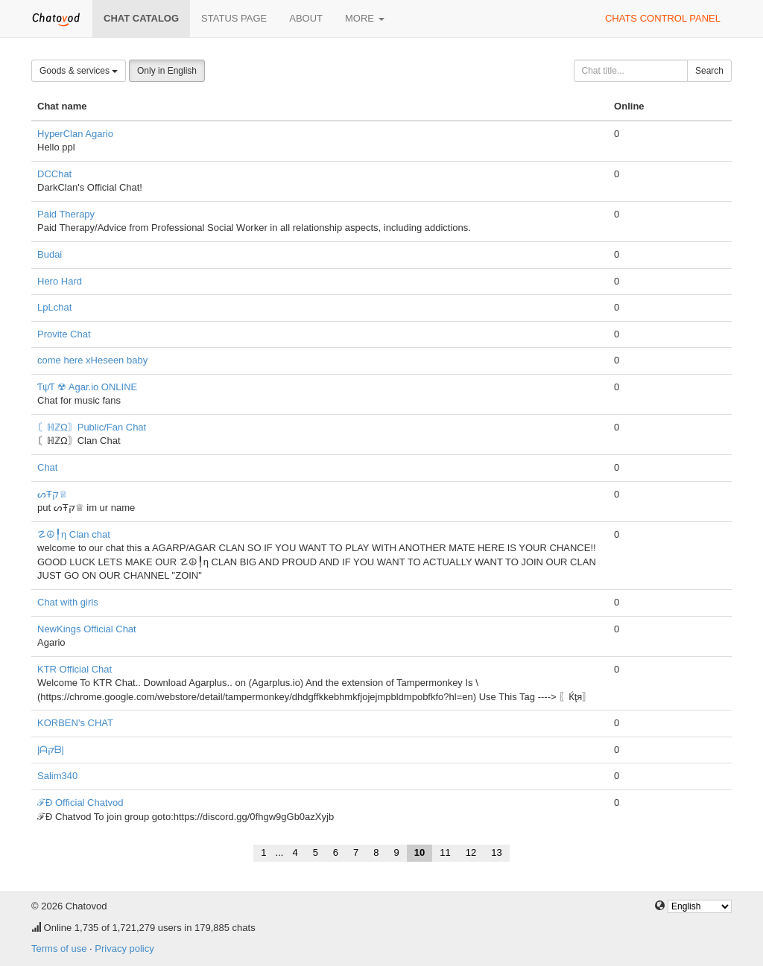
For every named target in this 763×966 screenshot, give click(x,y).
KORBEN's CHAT (75, 722)
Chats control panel (663, 18)
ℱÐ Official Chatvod (80, 802)
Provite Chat (64, 334)
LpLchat (54, 307)
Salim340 (57, 775)
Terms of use (58, 948)
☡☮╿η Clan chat (73, 534)
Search (709, 71)
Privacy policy (124, 948)
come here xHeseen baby (92, 360)
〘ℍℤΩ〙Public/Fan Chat (91, 427)
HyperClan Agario (75, 133)
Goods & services (78, 71)
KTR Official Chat (74, 669)
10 (419, 852)
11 (445, 852)
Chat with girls (67, 602)
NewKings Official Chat (86, 629)
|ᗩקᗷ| (50, 749)
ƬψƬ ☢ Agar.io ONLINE (87, 387)
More (364, 18)
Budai (49, 254)
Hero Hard (59, 281)
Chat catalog (141, 18)
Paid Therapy (66, 214)
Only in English (167, 71)
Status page (234, 18)
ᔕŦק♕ (52, 494)
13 (496, 852)
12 (471, 852)
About (306, 18)
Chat (47, 467)
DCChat (54, 173)
